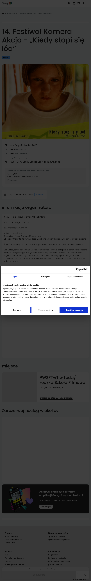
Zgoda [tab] (16, 277)
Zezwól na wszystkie (74, 310)
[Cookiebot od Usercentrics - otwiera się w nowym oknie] (78, 270)
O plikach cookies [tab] (75, 277)
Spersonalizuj (45, 310)
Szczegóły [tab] (45, 277)
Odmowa (16, 310)
